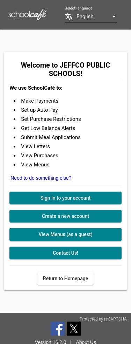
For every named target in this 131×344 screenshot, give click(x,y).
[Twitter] (74, 328)
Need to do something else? (40, 178)
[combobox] (97, 16)
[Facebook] (58, 328)
